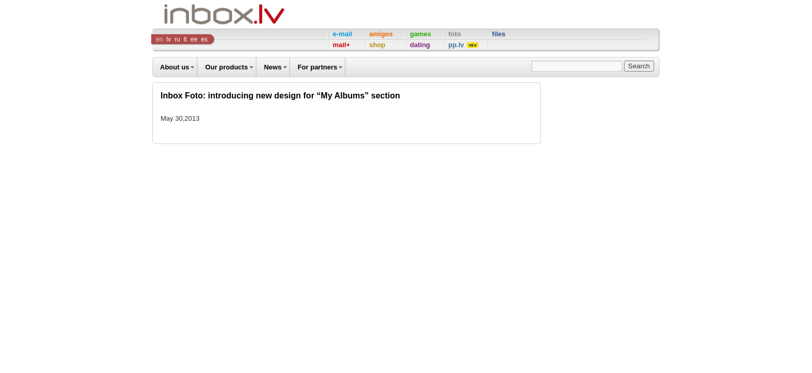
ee (194, 39)
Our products (226, 67)
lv (168, 39)
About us (174, 67)
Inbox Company (201, 14)
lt (185, 39)
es (204, 39)
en (159, 39)
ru (177, 39)
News (273, 67)
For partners (318, 67)
